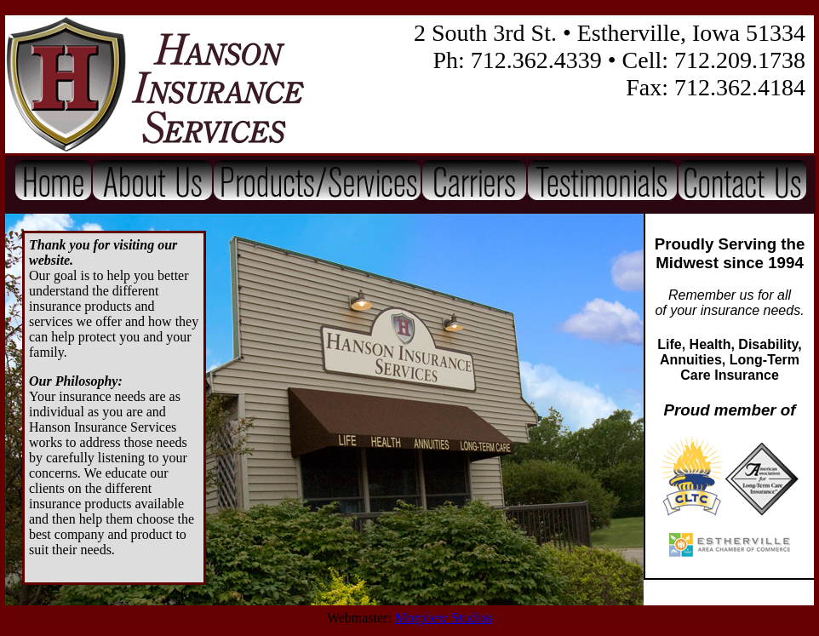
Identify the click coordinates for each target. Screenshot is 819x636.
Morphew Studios (443, 617)
